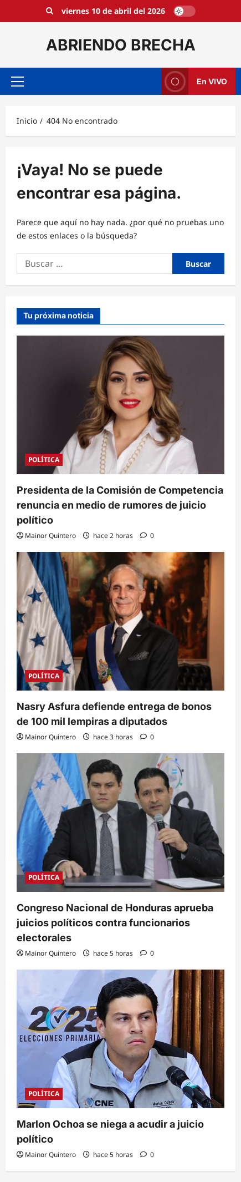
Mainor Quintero (50, 535)
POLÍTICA (43, 459)
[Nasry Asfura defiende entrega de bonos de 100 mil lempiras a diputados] (120, 621)
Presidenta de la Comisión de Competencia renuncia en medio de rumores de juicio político (120, 505)
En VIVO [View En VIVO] (194, 81)
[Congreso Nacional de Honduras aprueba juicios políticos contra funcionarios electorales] (120, 822)
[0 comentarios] (147, 535)
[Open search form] (49, 11)
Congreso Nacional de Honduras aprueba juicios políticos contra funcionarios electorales (115, 922)
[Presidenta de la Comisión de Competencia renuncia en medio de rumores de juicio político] (120, 405)
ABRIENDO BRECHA (121, 44)
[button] (17, 81)
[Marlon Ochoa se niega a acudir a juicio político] (120, 1039)
